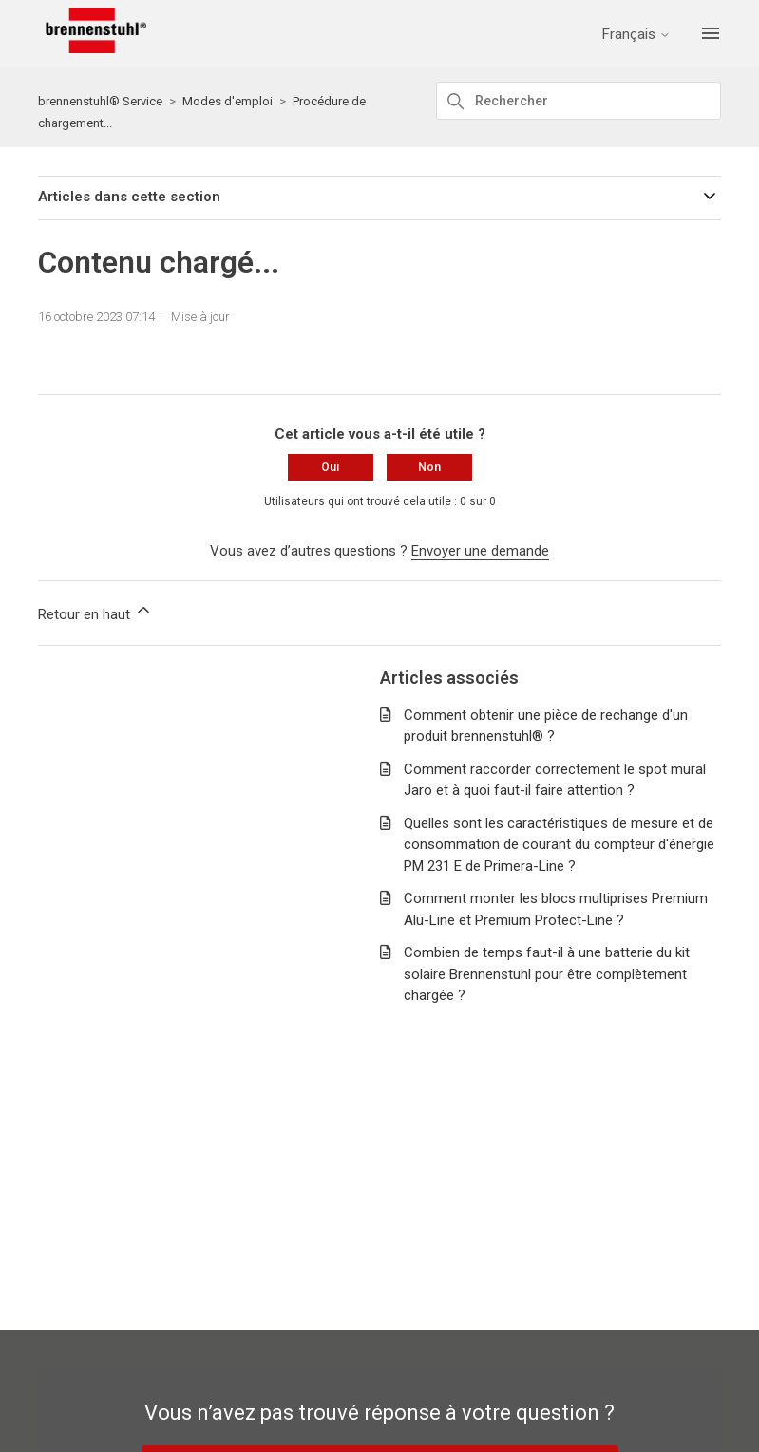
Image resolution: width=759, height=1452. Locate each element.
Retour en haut (95, 611)
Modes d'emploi (227, 101)
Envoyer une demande (480, 550)
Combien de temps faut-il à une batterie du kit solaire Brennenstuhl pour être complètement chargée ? (547, 974)
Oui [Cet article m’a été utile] (330, 467)
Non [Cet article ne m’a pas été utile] (429, 467)
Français (636, 35)
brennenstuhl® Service (100, 101)
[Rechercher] (578, 101)
